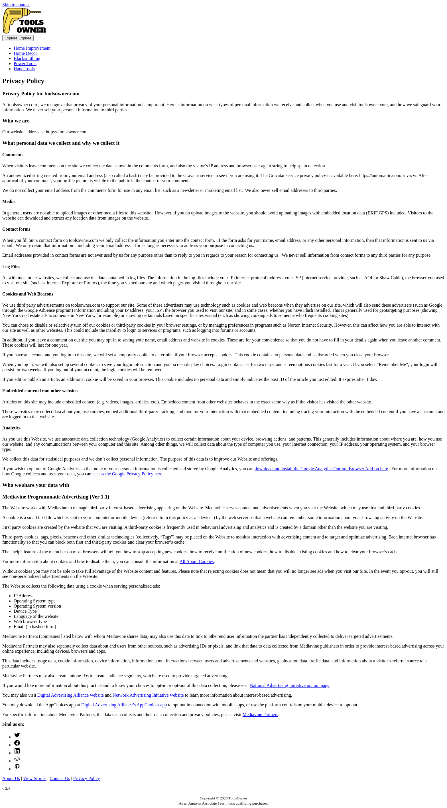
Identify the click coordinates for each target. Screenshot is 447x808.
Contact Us (60, 778)
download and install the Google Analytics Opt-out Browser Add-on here (321, 468)
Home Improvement (32, 48)
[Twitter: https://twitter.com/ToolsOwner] (17, 736)
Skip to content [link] (16, 4)
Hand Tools (24, 68)
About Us (11, 778)
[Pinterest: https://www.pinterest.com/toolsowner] (17, 768)
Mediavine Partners (260, 714)
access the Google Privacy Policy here (127, 473)
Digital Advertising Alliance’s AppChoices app (124, 704)
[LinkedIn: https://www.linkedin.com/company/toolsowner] (17, 752)
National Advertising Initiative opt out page (290, 685)
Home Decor (25, 53)
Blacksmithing (27, 58)
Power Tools (25, 63)
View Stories (34, 778)
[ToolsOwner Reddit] (17, 760)
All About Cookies (197, 561)
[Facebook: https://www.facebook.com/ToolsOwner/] (17, 744)
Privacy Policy (86, 778)
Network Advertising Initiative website (148, 695)
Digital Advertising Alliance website (70, 695)
